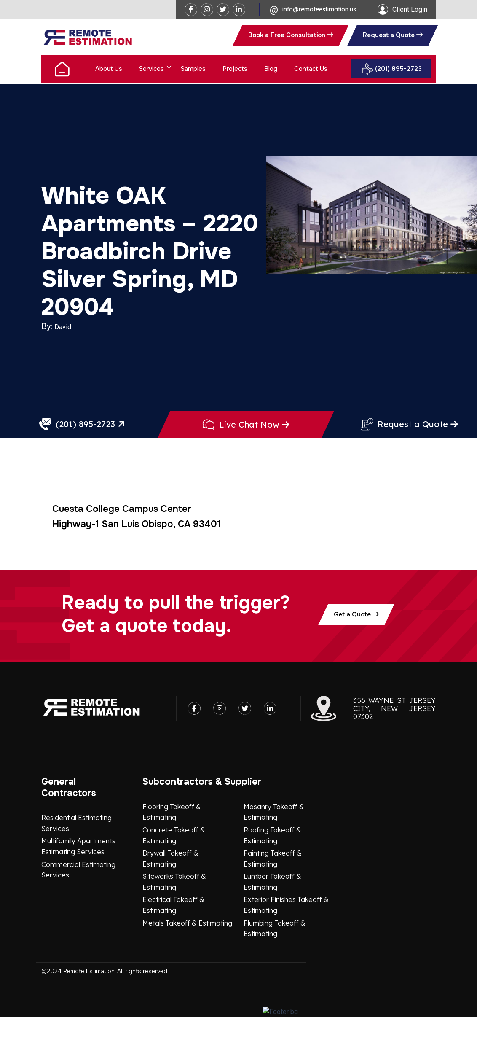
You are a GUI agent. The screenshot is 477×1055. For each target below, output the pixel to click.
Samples (193, 69)
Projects (234, 69)
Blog (270, 69)
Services (151, 69)
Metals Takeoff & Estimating (187, 961)
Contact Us (310, 69)
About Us (108, 69)
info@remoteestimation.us (319, 9)
